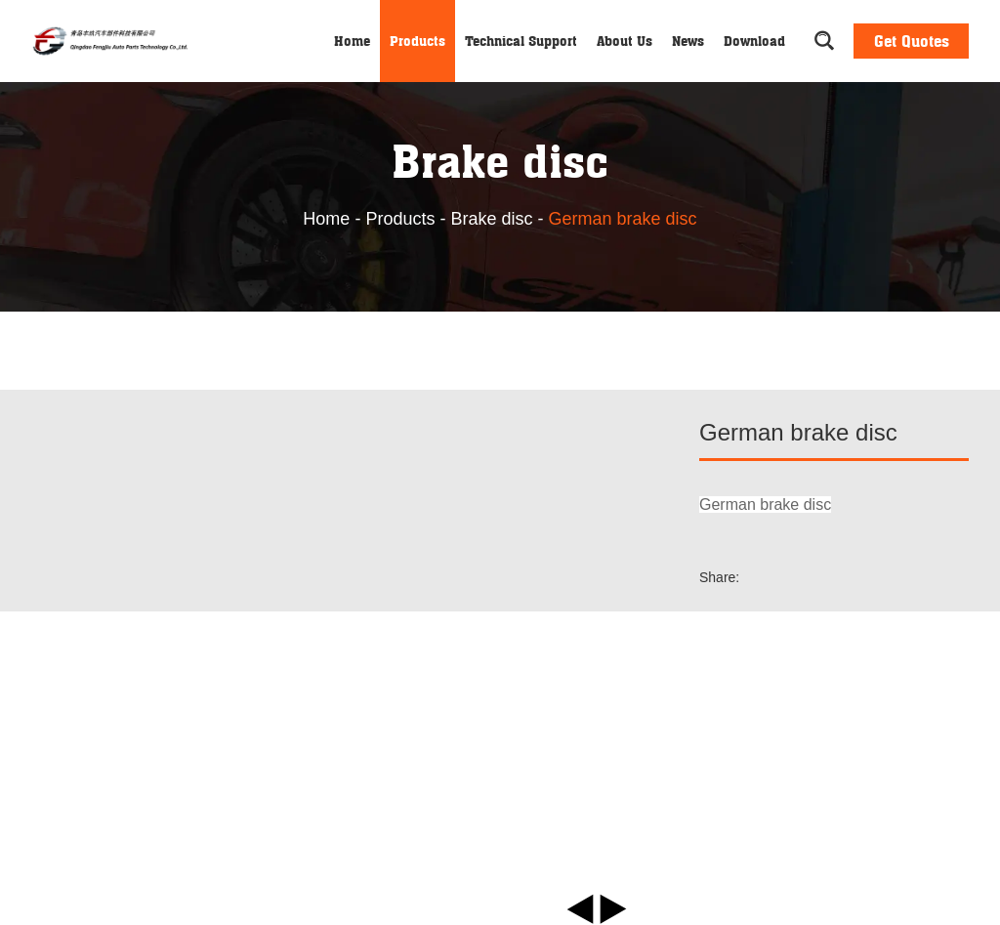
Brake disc (491, 219)
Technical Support (521, 40)
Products (417, 40)
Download (754, 40)
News (688, 40)
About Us (624, 40)
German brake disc (623, 219)
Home (352, 40)
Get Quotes (911, 41)
